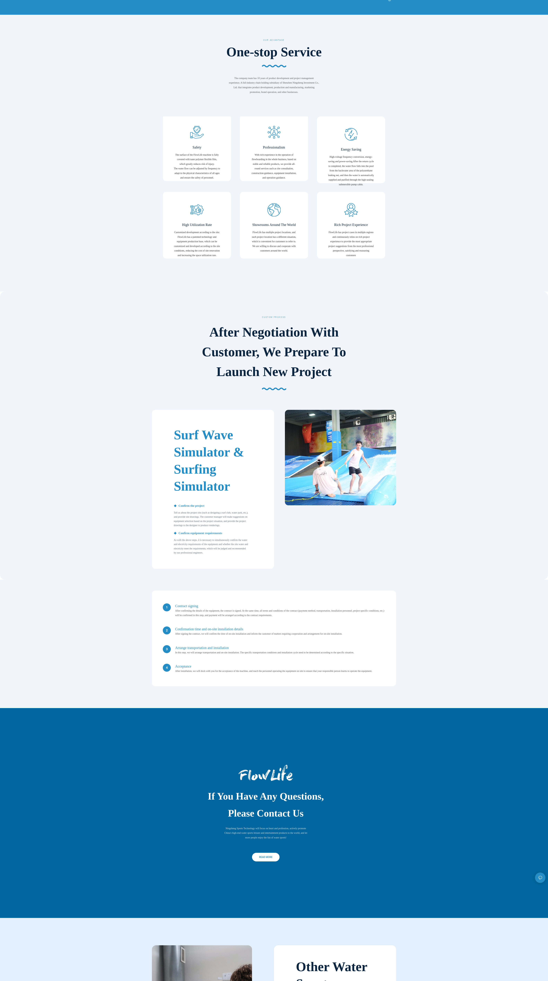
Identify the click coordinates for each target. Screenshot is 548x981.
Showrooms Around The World (274, 209)
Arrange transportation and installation (202, 648)
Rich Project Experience (351, 209)
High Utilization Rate (197, 209)
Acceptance (183, 666)
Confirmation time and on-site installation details (209, 629)
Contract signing (186, 606)
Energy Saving (351, 134)
